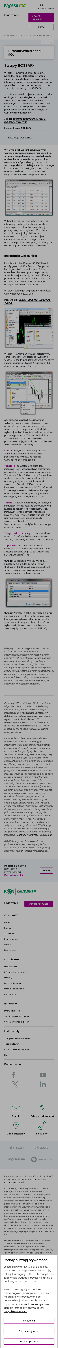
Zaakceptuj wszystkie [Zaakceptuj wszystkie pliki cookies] (29, 1341)
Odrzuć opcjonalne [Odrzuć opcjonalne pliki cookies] (29, 1331)
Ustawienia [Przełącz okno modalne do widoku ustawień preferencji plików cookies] (29, 1320)
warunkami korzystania (35, 1304)
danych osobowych (15, 1311)
